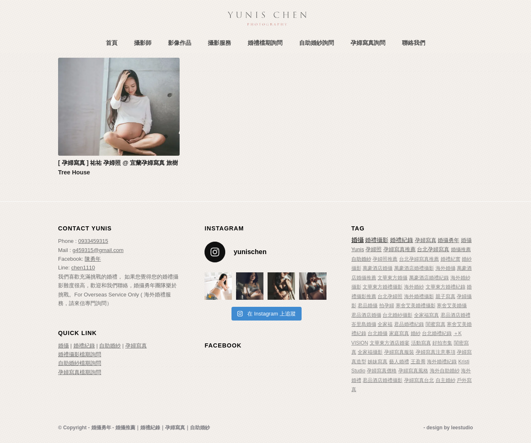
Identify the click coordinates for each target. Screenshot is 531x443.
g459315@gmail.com (98, 250)
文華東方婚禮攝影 (382, 287)
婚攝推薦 (461, 249)
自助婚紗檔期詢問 (79, 363)
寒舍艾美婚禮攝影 (416, 305)
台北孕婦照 (390, 296)
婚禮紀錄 (84, 346)
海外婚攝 (445, 268)
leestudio (462, 428)
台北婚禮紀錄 (437, 333)
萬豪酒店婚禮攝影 (414, 268)
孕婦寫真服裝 (399, 352)
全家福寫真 (426, 315)
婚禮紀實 (450, 259)
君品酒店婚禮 (455, 315)
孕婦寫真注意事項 (435, 352)
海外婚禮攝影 (419, 296)
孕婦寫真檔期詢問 (79, 372)
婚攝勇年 (448, 240)
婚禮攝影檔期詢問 (79, 354)
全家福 (385, 324)
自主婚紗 (445, 380)
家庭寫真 (399, 333)
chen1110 (83, 267)
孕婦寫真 (136, 346)
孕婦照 (373, 249)
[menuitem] (111, 42)
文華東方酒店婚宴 (389, 343)
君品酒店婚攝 (366, 315)
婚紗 (416, 333)
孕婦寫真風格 (413, 371)
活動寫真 (421, 343)
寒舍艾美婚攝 (452, 305)
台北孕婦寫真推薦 (419, 259)
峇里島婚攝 (363, 324)
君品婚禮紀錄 (409, 324)
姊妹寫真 (377, 362)
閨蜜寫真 (436, 324)
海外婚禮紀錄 (442, 362)
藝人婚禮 (399, 362)
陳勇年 (93, 259)
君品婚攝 (368, 305)
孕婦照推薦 (385, 259)
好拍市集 (442, 343)
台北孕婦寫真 (433, 249)
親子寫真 (445, 296)
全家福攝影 (370, 352)
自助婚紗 (110, 346)
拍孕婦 (386, 305)
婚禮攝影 (376, 240)
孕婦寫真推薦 (399, 249)
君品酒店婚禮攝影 (382, 380)
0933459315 (93, 241)
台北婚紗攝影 (397, 315)
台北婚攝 (377, 333)
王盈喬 (418, 362)
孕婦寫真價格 (382, 371)
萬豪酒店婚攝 (377, 268)
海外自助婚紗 (445, 371)
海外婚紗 (414, 287)
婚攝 (63, 346)
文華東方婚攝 (392, 278)
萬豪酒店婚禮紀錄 (429, 278)
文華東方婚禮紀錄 (445, 287)
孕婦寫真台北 (419, 380)
